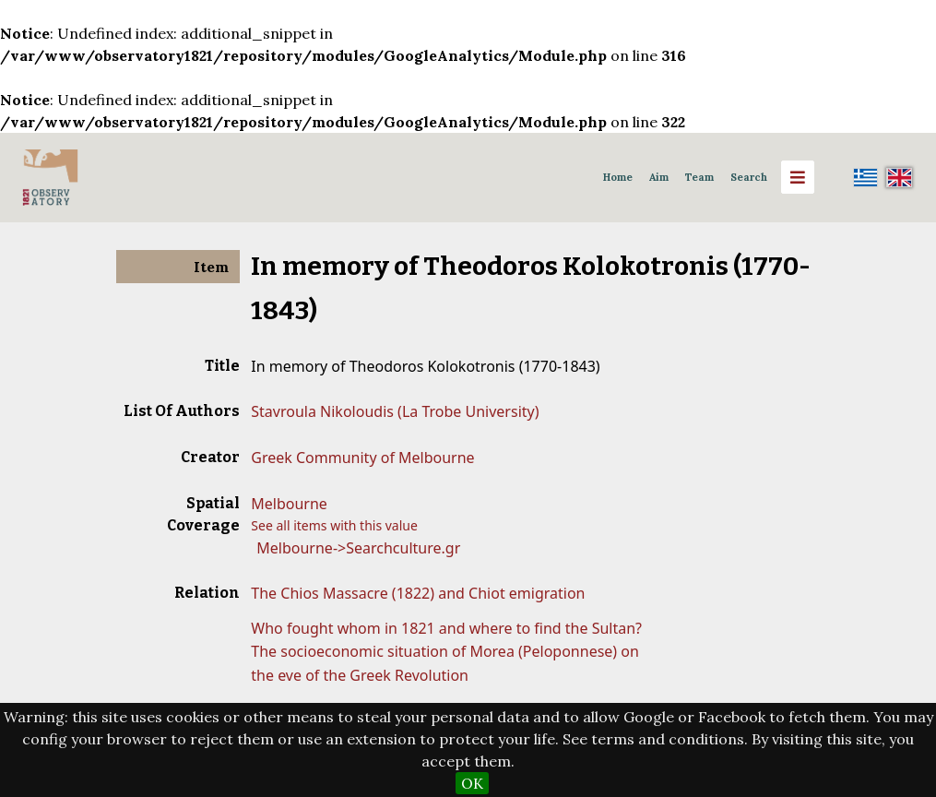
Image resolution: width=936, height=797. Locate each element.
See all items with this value (334, 525)
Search (748, 177)
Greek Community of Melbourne (362, 457)
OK (472, 783)
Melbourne (289, 504)
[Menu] (797, 177)
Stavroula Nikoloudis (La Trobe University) (395, 411)
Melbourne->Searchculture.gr (358, 548)
